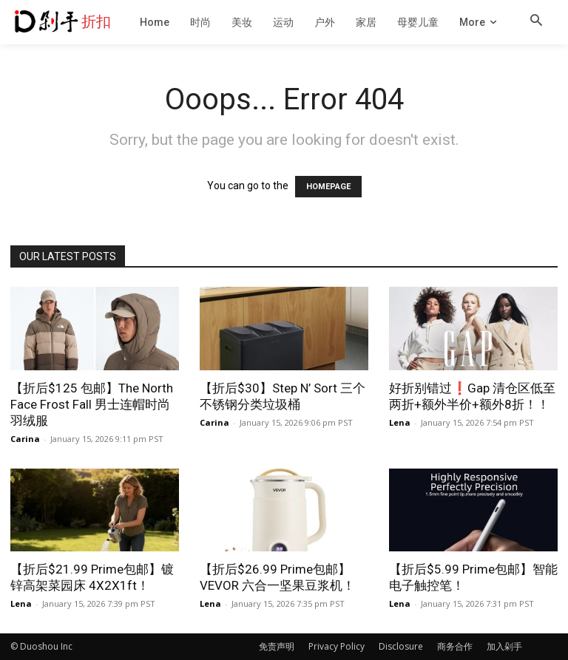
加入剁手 (504, 646)
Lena (399, 422)
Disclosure (401, 646)
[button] (536, 21)
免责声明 (276, 646)
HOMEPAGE (328, 186)
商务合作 (455, 646)
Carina (25, 438)
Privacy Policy (336, 646)
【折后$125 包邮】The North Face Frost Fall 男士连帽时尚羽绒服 (91, 404)
